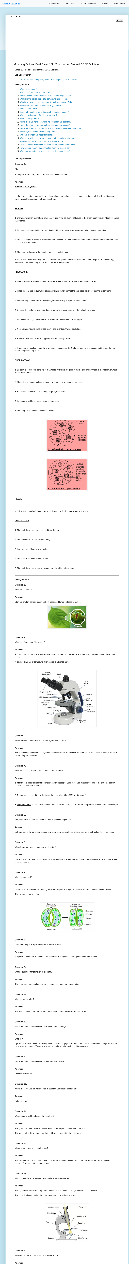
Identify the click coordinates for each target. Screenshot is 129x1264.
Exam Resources (88, 3)
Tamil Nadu (70, 3)
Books (105, 3)
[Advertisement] (67, 39)
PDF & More (119, 3)
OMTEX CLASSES (11, 3)
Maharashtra (53, 3)
